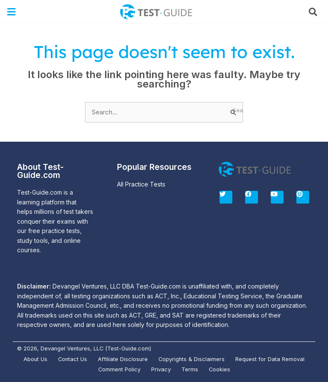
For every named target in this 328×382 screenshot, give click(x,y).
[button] (11, 12)
